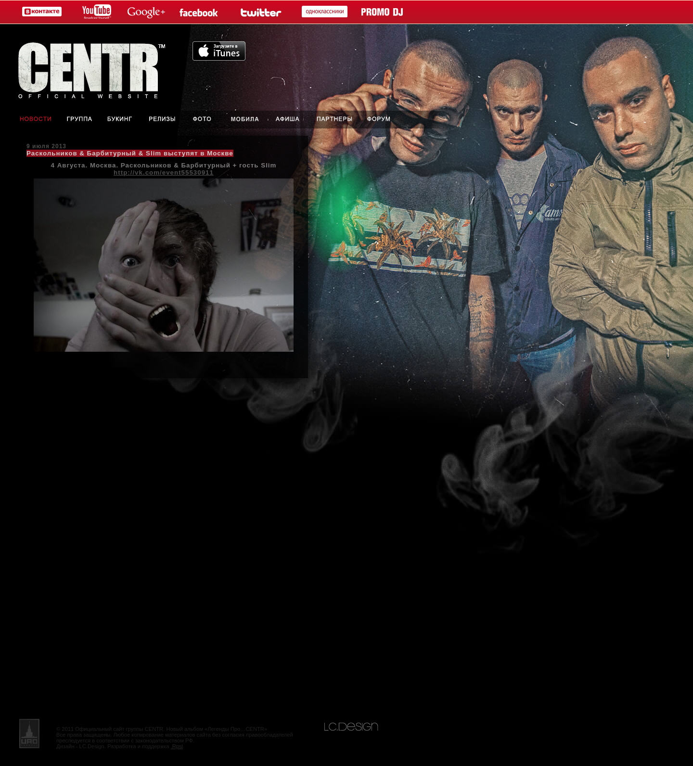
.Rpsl (177, 746)
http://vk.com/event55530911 (164, 172)
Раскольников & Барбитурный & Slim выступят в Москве (129, 153)
